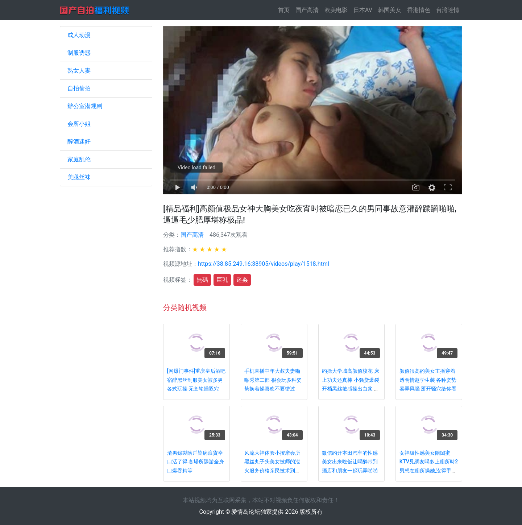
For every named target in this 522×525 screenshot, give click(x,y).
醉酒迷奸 (79, 141)
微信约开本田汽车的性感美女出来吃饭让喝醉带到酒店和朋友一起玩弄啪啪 (350, 462)
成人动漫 (79, 35)
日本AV (362, 10)
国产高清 (307, 10)
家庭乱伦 (79, 159)
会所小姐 (79, 123)
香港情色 (418, 10)
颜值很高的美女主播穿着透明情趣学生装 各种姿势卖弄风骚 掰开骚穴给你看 (428, 380)
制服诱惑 (79, 52)
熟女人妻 (79, 70)
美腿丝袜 (79, 177)
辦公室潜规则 (84, 106)
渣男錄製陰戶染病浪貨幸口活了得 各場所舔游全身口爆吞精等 (195, 462)
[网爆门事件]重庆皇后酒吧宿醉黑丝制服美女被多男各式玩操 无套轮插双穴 (196, 380)
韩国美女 (389, 10)
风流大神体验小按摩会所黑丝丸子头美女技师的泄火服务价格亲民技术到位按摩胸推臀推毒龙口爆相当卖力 (272, 471)
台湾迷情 (447, 10)
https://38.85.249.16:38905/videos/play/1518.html (263, 263)
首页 (285, 9)
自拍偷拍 (79, 88)
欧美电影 (336, 10)
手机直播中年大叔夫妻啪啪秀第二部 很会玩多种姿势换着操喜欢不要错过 (273, 380)
